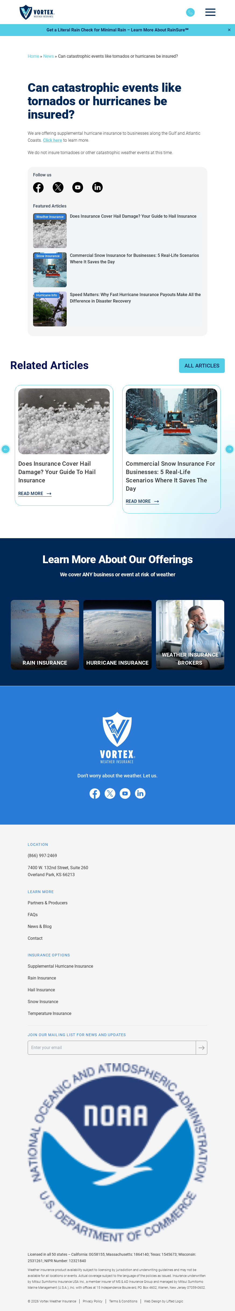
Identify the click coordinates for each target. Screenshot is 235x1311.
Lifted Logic (174, 1301)
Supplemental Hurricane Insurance (60, 966)
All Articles (201, 365)
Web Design (152, 1301)
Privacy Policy (92, 1301)
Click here (52, 140)
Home (33, 56)
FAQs (33, 914)
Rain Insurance (42, 978)
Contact (35, 938)
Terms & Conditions (123, 1301)
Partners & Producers (47, 902)
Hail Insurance (41, 989)
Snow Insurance (43, 1001)
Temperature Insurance (49, 1013)
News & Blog (40, 926)
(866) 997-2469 (42, 855)
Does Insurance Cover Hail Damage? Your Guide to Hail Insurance (133, 216)
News (48, 56)
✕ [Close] (229, 29)
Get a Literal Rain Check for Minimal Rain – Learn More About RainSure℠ (117, 29)
